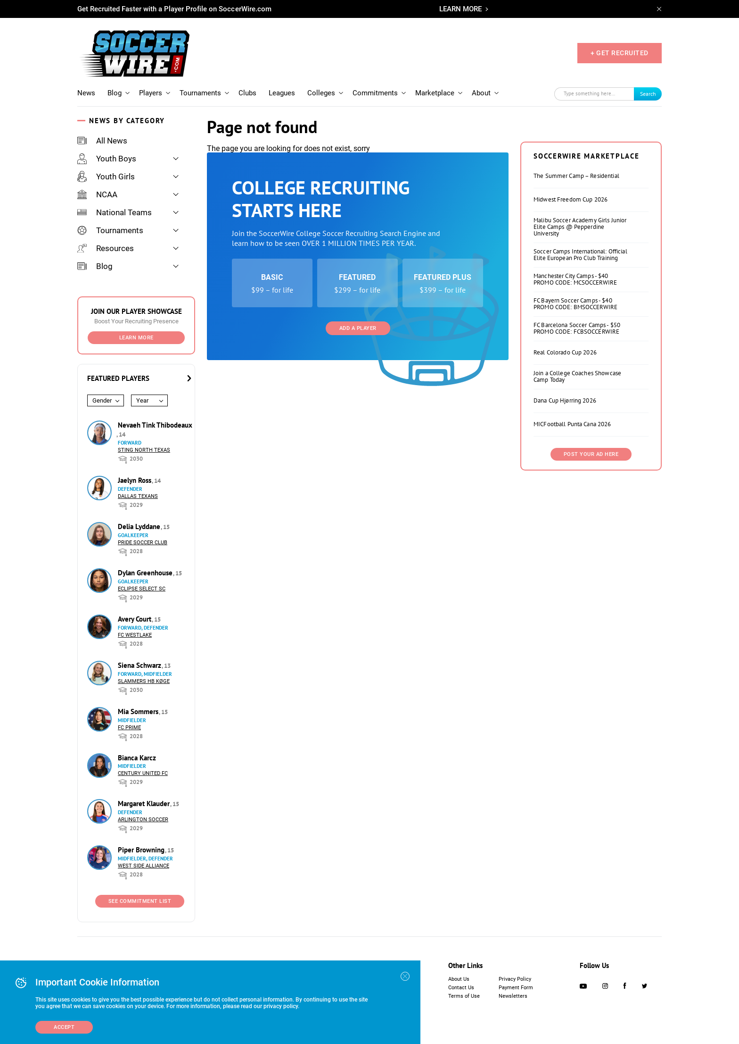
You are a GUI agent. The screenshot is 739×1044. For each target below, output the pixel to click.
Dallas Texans (138, 496)
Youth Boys (106, 158)
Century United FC (143, 773)
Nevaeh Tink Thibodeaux (155, 425)
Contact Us (461, 988)
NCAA (97, 194)
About (481, 93)
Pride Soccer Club (142, 542)
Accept (64, 1027)
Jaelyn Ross (135, 480)
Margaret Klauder (145, 803)
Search (648, 93)
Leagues (282, 93)
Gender (102, 400)
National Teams (114, 212)
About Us (458, 979)
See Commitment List (140, 901)
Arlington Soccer (143, 820)
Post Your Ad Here (591, 454)
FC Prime (129, 727)
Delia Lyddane (140, 526)
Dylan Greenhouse (146, 572)
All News (102, 140)
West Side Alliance (143, 866)
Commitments (375, 93)
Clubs (247, 93)
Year (142, 400)
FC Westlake (135, 635)
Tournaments (200, 93)
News (86, 93)
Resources (105, 248)
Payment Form (516, 988)
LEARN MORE (460, 9)
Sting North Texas (144, 450)
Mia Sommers (139, 711)
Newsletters (513, 996)
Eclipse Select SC (141, 589)
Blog (114, 93)
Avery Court (135, 619)
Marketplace (434, 93)
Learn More (136, 338)
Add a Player (358, 328)
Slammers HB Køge (144, 681)
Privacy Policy (515, 979)
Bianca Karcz (137, 757)
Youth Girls (106, 176)
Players (150, 93)
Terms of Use (464, 996)
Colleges (321, 93)
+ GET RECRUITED (620, 53)
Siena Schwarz (140, 665)
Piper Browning (142, 849)
